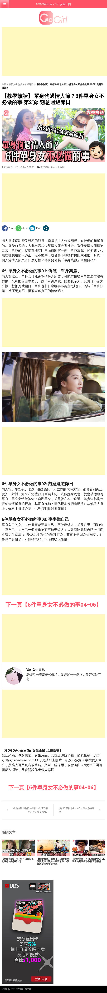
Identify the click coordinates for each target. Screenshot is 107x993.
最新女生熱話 (15, 84)
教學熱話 (29, 84)
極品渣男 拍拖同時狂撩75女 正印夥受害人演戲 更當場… (30, 810)
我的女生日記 (11, 167)
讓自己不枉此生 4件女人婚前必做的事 (76, 810)
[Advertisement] (54, 51)
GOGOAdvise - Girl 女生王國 (53, 4)
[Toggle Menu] (4, 4)
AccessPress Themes (21, 988)
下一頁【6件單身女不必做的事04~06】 (53, 787)
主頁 (4, 84)
